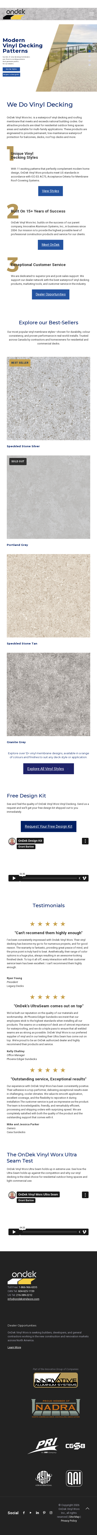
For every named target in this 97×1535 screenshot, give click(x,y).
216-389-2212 (24, 1295)
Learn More (14, 1347)
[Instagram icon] (51, 1513)
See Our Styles (11, 70)
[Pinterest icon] (44, 1513)
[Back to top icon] (87, 1510)
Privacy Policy (69, 1520)
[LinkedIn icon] (37, 1513)
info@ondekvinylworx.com (23, 1298)
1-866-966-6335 (28, 1287)
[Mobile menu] (91, 14)
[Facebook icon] (23, 1513)
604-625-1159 (26, 1291)
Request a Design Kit (11, 75)
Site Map (74, 1516)
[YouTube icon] (30, 1513)
